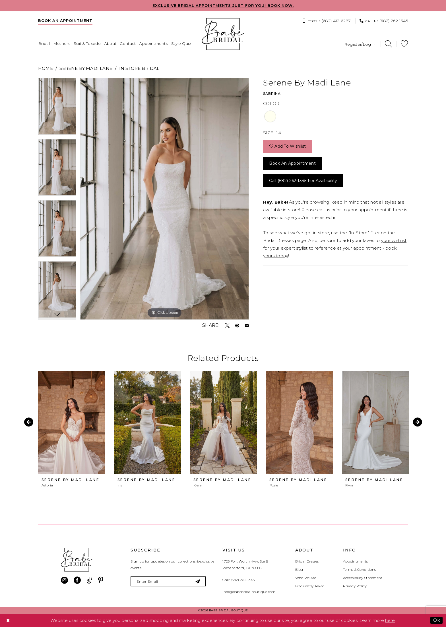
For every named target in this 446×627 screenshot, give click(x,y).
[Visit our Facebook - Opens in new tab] (77, 580)
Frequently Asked (310, 586)
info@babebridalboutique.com (248, 592)
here (390, 620)
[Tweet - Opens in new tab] (227, 325)
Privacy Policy (355, 586)
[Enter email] (168, 581)
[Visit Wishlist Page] (404, 44)
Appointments (355, 561)
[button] (360, 44)
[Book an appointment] (65, 20)
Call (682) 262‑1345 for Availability (303, 180)
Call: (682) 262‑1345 (238, 580)
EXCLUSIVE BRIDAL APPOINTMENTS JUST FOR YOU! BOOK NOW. (223, 5)
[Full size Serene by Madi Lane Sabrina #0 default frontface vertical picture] (164, 198)
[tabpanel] (57, 108)
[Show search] (388, 44)
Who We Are (305, 578)
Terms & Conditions (359, 569)
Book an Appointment (292, 163)
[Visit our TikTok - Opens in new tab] (89, 580)
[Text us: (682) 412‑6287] (326, 20)
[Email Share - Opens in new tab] (247, 325)
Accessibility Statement (363, 578)
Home (45, 68)
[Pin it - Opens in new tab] (237, 325)
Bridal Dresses (307, 561)
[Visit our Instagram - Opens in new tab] (64, 580)
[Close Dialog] (8, 620)
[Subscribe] (198, 581)
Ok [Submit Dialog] (436, 620)
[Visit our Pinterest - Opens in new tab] (100, 580)
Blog (299, 569)
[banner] (223, 34)
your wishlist (393, 240)
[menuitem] (65, 20)
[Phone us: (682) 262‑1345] (383, 20)
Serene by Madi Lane (85, 68)
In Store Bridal (139, 68)
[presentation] (71, 422)
